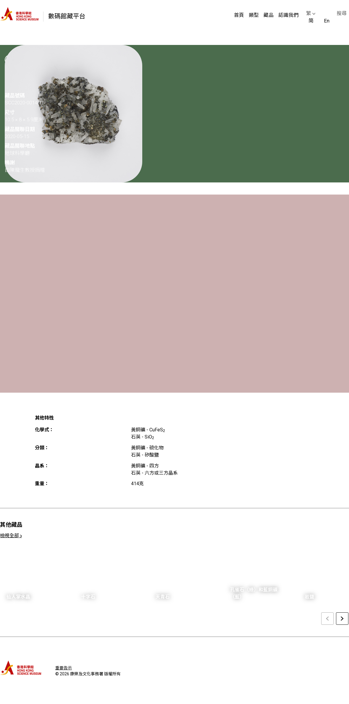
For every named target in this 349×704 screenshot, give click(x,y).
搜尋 (342, 13)
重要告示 (63, 668)
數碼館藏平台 (66, 16)
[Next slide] (342, 618)
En (326, 21)
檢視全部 (11, 535)
